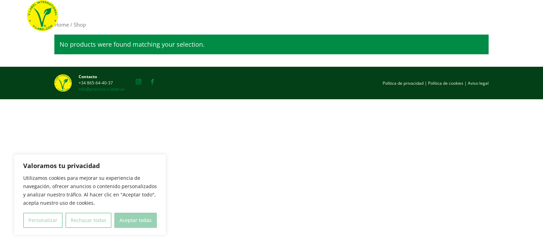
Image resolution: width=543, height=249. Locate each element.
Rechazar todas (88, 220)
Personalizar (42, 220)
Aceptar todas (135, 220)
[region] (90, 194)
